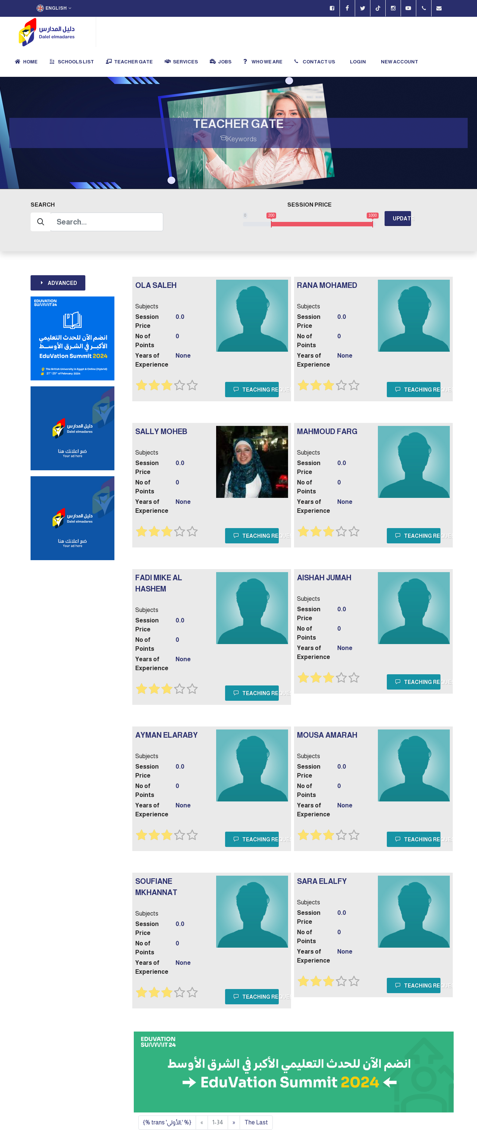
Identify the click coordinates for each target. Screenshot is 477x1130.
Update (402, 189)
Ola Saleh (156, 256)
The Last (256, 1093)
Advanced (58, 253)
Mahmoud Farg (327, 402)
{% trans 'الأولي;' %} (167, 1093)
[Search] (106, 192)
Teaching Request (256, 359)
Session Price (309, 175)
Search (43, 175)
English (54, 8)
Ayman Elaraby (166, 705)
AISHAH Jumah (324, 548)
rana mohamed (327, 256)
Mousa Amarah (327, 705)
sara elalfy (322, 852)
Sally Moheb (161, 402)
